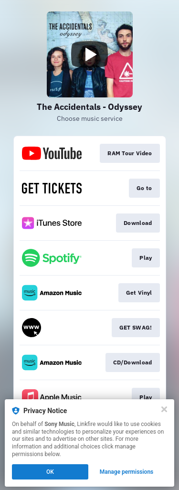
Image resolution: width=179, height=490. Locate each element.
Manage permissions (127, 472)
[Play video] (89, 54)
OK (50, 472)
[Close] (164, 409)
